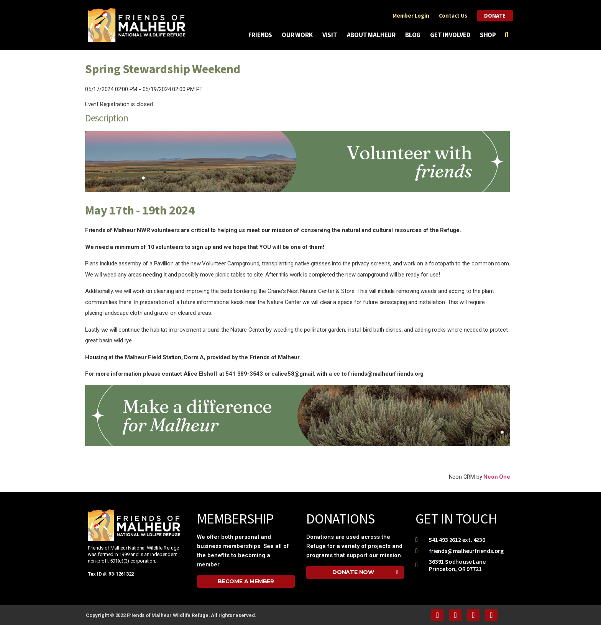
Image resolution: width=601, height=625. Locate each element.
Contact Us (452, 15)
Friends (262, 35)
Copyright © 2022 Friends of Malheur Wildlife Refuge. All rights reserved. (171, 615)
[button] (246, 581)
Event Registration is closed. (119, 104)
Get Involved (452, 35)
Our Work (299, 35)
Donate (495, 15)
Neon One (496, 476)
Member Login (410, 15)
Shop (488, 35)
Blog (414, 35)
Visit (331, 35)
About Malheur (373, 35)
